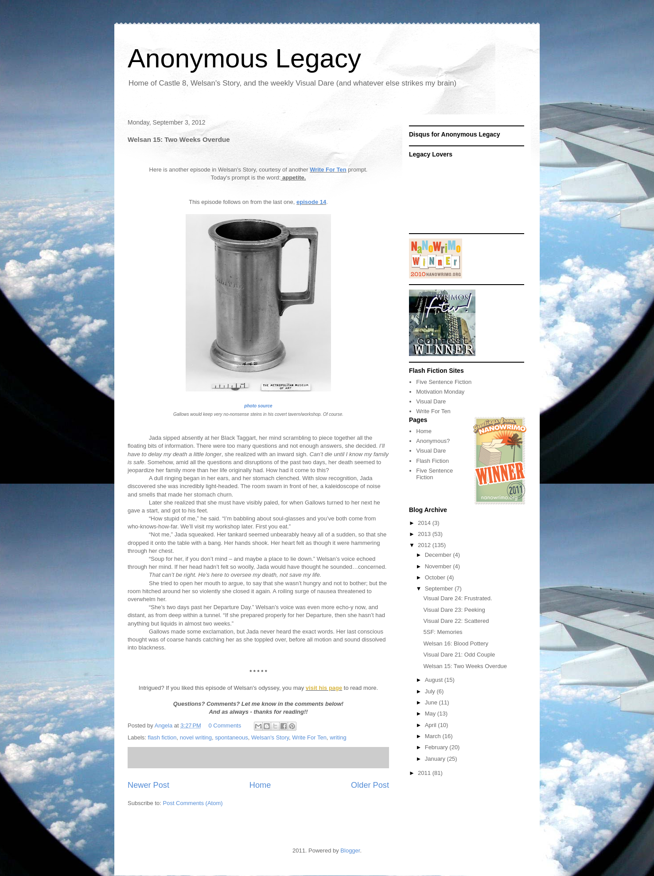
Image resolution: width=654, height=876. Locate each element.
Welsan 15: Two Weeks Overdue (465, 666)
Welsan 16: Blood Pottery (455, 643)
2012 (425, 545)
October (436, 577)
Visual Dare (431, 401)
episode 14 (311, 202)
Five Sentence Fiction (443, 382)
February (437, 747)
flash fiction (162, 737)
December (439, 554)
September (440, 588)
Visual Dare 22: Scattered (456, 621)
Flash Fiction (432, 461)
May (431, 713)
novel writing (196, 737)
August (434, 680)
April (431, 725)
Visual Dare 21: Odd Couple (459, 654)
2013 (425, 534)
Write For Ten (328, 169)
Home (260, 785)
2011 (425, 773)
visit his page (324, 687)
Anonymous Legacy (244, 58)
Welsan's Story (270, 737)
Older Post (370, 785)
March (434, 736)
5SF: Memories (442, 632)
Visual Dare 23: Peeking (454, 609)
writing (338, 737)
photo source (258, 405)
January (436, 758)
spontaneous (231, 737)
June (432, 702)
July (431, 691)
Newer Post (148, 785)
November (439, 566)
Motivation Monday (440, 391)
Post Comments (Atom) (193, 803)
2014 (425, 523)
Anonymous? (433, 441)
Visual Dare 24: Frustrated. (457, 598)
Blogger (350, 850)
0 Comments (225, 725)
